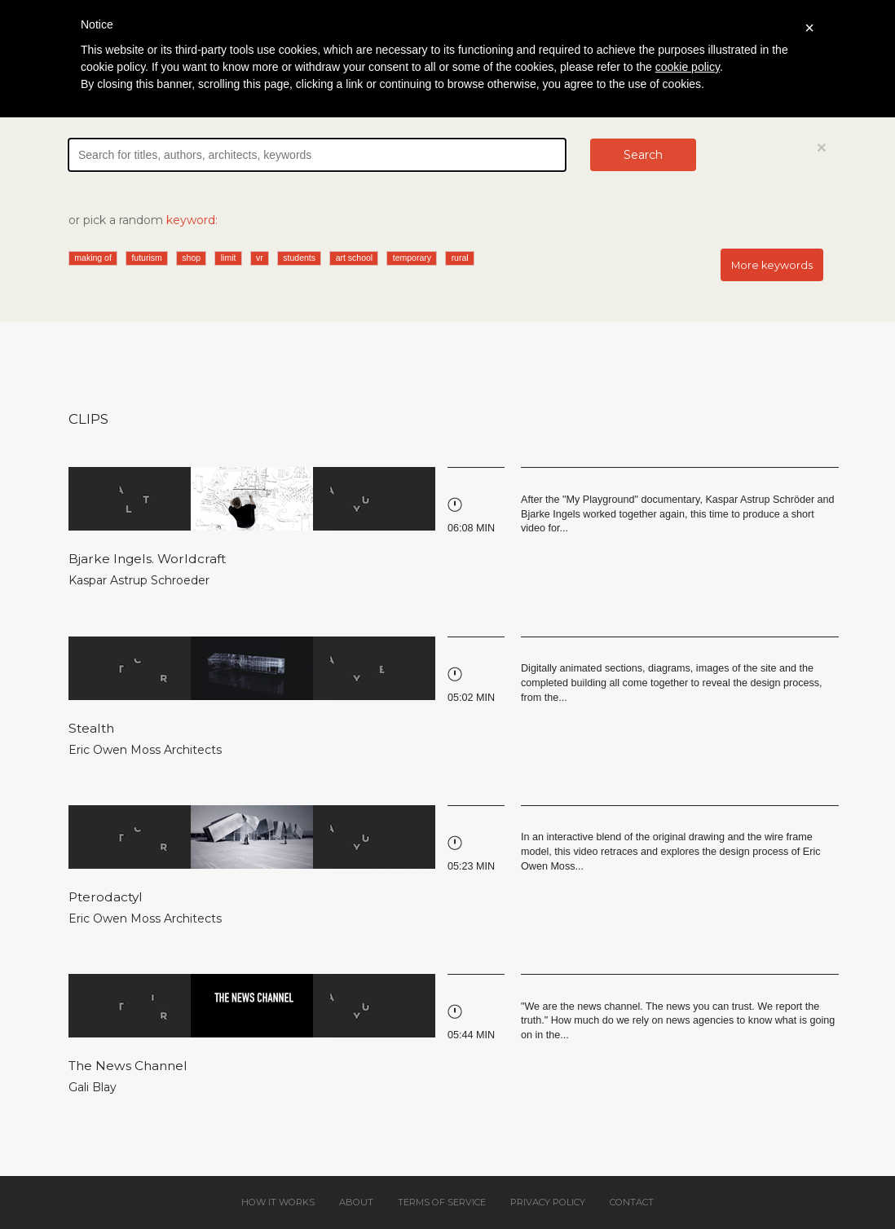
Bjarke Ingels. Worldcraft (147, 558)
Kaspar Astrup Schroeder (138, 580)
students (299, 257)
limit (228, 257)
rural (460, 257)
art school (354, 257)
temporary (412, 257)
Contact (632, 1202)
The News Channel (127, 1065)
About (356, 1202)
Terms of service (442, 1202)
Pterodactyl (105, 897)
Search (643, 155)
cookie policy (687, 66)
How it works (278, 1202)
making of (93, 257)
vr (259, 257)
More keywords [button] (772, 265)
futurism (146, 257)
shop (191, 257)
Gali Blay (92, 1087)
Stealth (91, 728)
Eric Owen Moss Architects (145, 749)
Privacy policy (547, 1202)
